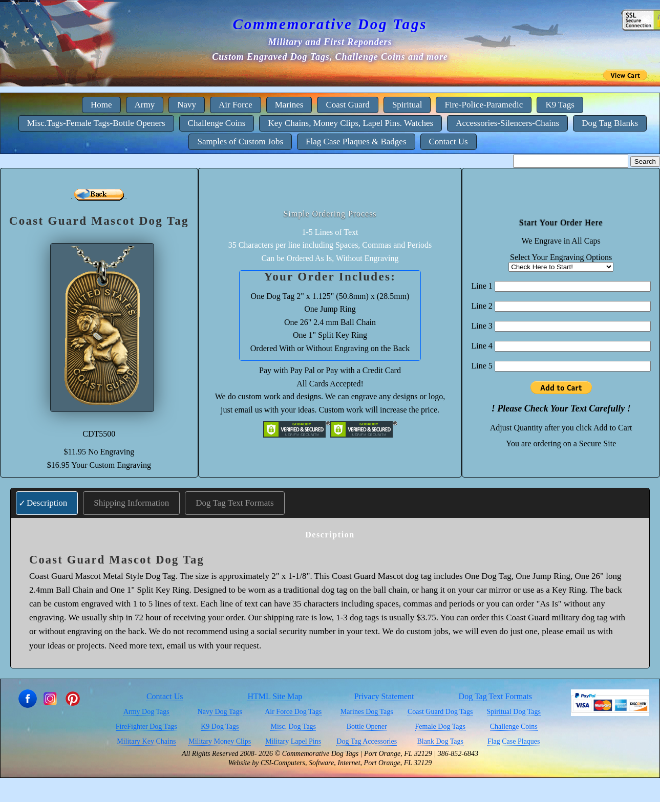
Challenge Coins (514, 726)
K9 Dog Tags (220, 726)
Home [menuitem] (101, 105)
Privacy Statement (385, 696)
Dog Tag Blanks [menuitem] (610, 123)
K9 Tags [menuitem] (559, 105)
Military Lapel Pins (293, 741)
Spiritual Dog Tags (514, 712)
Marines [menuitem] (289, 105)
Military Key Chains (146, 741)
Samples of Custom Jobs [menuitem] (240, 141)
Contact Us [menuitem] (448, 141)
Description (47, 503)
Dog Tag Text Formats (234, 503)
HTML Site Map (274, 696)
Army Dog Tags (146, 712)
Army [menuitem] (145, 105)
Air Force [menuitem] (235, 105)
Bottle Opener (367, 726)
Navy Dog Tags (220, 712)
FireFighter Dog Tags (146, 726)
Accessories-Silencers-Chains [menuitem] (507, 123)
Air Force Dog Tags (293, 712)
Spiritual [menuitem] (407, 105)
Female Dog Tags (440, 726)
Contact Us (164, 696)
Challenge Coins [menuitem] (217, 123)
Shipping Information (131, 503)
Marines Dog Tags (366, 712)
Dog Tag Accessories (366, 741)
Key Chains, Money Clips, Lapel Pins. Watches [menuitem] (350, 123)
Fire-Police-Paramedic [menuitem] (483, 105)
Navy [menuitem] (186, 105)
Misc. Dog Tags (293, 726)
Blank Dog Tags (440, 741)
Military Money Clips (219, 741)
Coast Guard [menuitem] (347, 105)
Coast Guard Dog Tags (440, 712)
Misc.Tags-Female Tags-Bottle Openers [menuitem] (96, 123)
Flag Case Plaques (513, 741)
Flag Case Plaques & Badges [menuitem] (356, 141)
